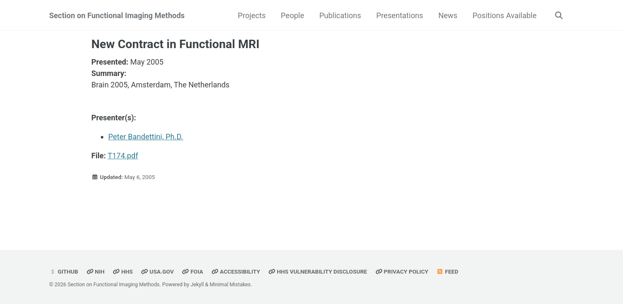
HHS (123, 271)
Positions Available (504, 15)
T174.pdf (123, 155)
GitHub (63, 271)
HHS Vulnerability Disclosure (317, 271)
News (447, 15)
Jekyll (197, 285)
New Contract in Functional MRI (176, 44)
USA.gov (157, 271)
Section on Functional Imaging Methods (117, 15)
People (292, 15)
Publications (340, 15)
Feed (447, 271)
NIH (95, 271)
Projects (252, 15)
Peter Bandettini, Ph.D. (145, 136)
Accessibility (235, 271)
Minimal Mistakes (230, 285)
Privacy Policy (402, 271)
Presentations (399, 15)
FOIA (192, 271)
